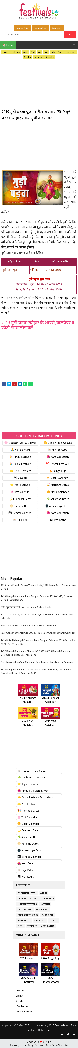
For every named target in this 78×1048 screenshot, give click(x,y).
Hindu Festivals (27, 903)
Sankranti (24, 920)
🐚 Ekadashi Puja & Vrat (31, 770)
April (33, 52)
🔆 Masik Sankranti (57, 477)
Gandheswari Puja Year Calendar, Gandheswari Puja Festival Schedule (37, 661)
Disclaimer (22, 1006)
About (19, 995)
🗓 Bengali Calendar (20, 512)
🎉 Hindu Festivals (20, 456)
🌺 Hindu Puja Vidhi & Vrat (32, 790)
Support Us (23, 27)
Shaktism (39, 920)
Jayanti (45, 903)
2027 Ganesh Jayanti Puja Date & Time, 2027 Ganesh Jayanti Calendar (38, 632)
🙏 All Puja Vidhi (20, 449)
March (25, 52)
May (39, 52)
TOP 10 (53, 920)
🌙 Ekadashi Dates (20, 498)
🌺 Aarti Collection (58, 456)
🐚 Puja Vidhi (20, 519)
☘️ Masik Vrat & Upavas (31, 777)
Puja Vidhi (47, 914)
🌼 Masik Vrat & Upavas (57, 442)
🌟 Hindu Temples (20, 470)
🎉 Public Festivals (20, 463)
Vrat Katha (47, 925)
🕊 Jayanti (20, 477)
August (61, 52)
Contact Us (40, 27)
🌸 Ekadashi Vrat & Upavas (20, 442)
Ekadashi (48, 898)
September (71, 52)
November (38, 57)
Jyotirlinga (25, 909)
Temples (32, 925)
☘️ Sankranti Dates (57, 498)
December (50, 57)
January (6, 52)
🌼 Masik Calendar (58, 491)
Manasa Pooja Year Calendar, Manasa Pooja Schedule (28, 625)
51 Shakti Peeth (27, 892)
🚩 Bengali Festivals (58, 463)
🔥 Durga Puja (57, 470)
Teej (20, 925)
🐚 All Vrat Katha (58, 449)
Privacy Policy (24, 1011)
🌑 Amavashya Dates (57, 505)
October (27, 57)
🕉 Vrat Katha (57, 519)
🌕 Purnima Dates (20, 505)
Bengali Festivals (28, 898)
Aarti (43, 892)
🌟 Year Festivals (20, 484)
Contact (21, 1000)
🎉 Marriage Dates (58, 484)
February (16, 52)
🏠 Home (8, 45)
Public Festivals (28, 914)
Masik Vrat (42, 909)
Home (20, 990)
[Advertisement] (39, 84)
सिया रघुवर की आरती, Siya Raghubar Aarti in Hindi (26, 606)
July (53, 52)
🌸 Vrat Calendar (20, 491)
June (46, 52)
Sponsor (56, 27)
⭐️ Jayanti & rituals (28, 784)
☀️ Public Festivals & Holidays (35, 797)
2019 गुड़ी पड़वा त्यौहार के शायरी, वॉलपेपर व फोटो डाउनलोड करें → (37, 325)
